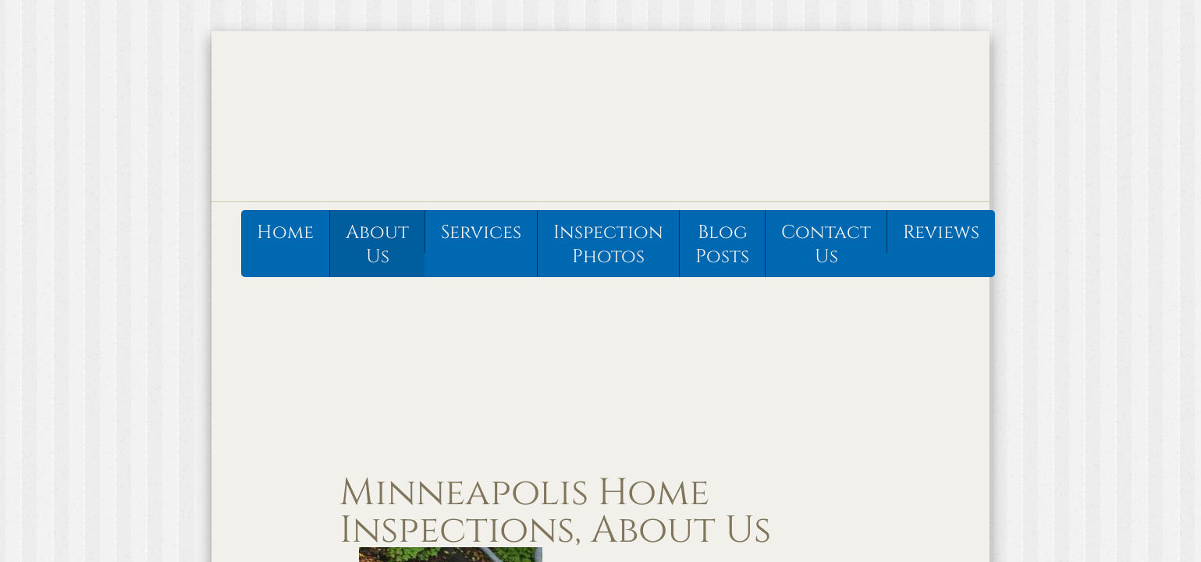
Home (285, 232)
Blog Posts (722, 244)
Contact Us (826, 244)
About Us (377, 244)
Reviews (941, 232)
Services (481, 232)
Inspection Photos (608, 244)
